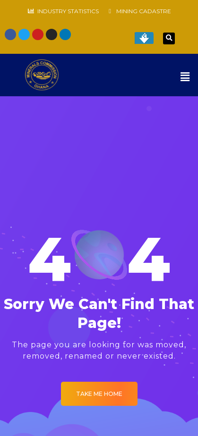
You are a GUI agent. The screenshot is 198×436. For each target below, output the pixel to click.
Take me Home (99, 393)
